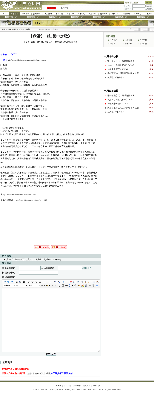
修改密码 (128, 44)
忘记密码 (143, 40)
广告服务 (57, 386)
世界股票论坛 (99, 17)
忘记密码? (149, 9)
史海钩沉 (103, 14)
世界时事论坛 (33, 17)
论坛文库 (128, 40)
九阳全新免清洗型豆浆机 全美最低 (47, 29)
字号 (30, 285)
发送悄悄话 (72, 42)
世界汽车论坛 (55, 17)
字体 (18, 285)
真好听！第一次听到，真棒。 (20, 259)
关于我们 (77, 386)
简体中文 (51, 8)
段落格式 (7, 285)
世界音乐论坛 (143, 17)
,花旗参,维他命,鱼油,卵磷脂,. (37, 373)
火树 (42, 23)
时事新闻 (137, 14)
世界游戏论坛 (121, 17)
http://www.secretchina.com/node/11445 (21, 195)
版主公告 (143, 44)
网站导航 (86, 386)
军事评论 (81, 14)
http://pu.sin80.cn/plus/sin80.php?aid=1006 (31, 200)
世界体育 (115, 14)
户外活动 (126, 14)
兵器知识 (92, 14)
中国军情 (59, 14)
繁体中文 (64, 8)
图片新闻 (48, 14)
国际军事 (70, 14)
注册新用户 (86, 268)
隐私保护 (96, 386)
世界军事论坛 (11, 17)
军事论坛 (14, 14)
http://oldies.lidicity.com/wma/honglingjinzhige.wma (27, 60)
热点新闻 (36, 14)
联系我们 (67, 386)
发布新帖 (113, 40)
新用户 (148, 3)
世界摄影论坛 (77, 17)
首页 (4, 14)
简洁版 (112, 44)
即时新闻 (25, 14)
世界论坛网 (6, 29)
